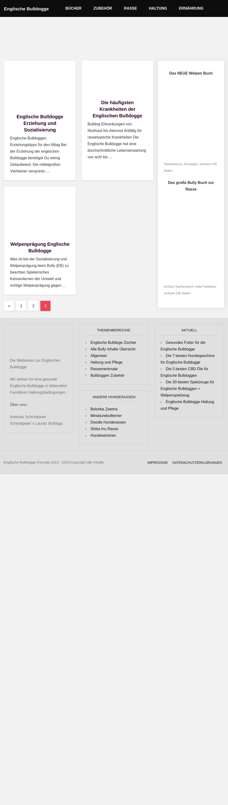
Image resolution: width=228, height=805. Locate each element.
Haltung (160, 8)
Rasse (133, 8)
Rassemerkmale (104, 369)
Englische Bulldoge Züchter (113, 343)
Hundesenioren (103, 435)
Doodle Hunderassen (108, 422)
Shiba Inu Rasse (104, 429)
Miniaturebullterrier (106, 416)
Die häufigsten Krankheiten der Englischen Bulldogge (117, 109)
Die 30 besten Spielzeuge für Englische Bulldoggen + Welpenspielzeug (187, 388)
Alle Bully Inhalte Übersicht (112, 349)
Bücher (75, 8)
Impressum (158, 462)
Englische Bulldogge (26, 8)
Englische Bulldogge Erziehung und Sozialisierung (40, 123)
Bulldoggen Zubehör (107, 375)
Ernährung (193, 8)
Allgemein (98, 356)
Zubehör (105, 8)
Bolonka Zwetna (104, 409)
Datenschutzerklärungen (197, 462)
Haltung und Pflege (106, 362)
